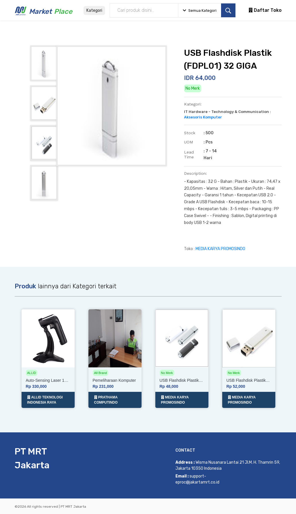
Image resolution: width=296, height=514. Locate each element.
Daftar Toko (265, 10)
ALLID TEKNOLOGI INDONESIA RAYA (45, 399)
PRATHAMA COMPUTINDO (106, 399)
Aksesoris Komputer (203, 117)
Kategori (94, 10)
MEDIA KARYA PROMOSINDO (220, 248)
